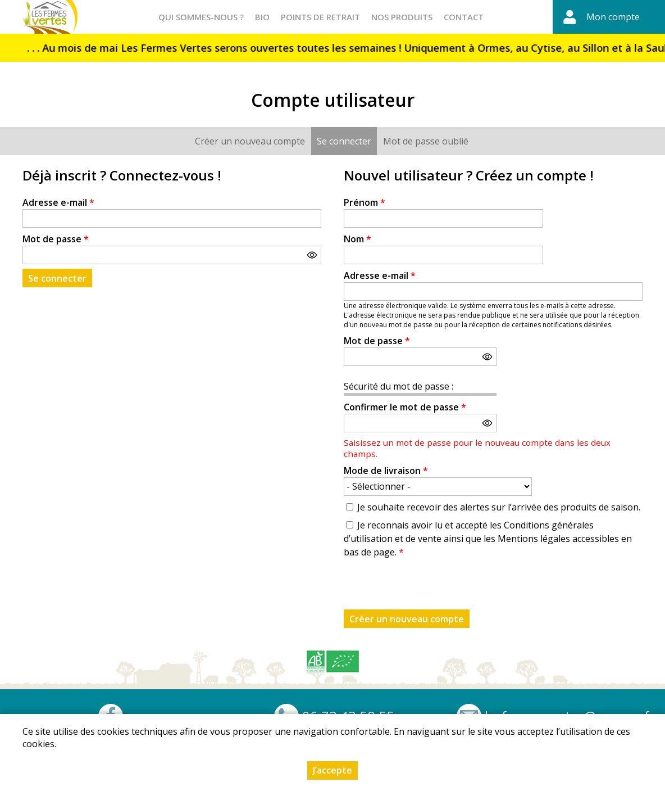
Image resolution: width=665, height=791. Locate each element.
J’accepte (332, 770)
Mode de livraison (386, 470)
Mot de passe (55, 239)
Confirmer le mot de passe (405, 407)
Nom (357, 239)
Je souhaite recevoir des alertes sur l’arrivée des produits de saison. (498, 507)
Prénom (364, 202)
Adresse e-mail (58, 202)
